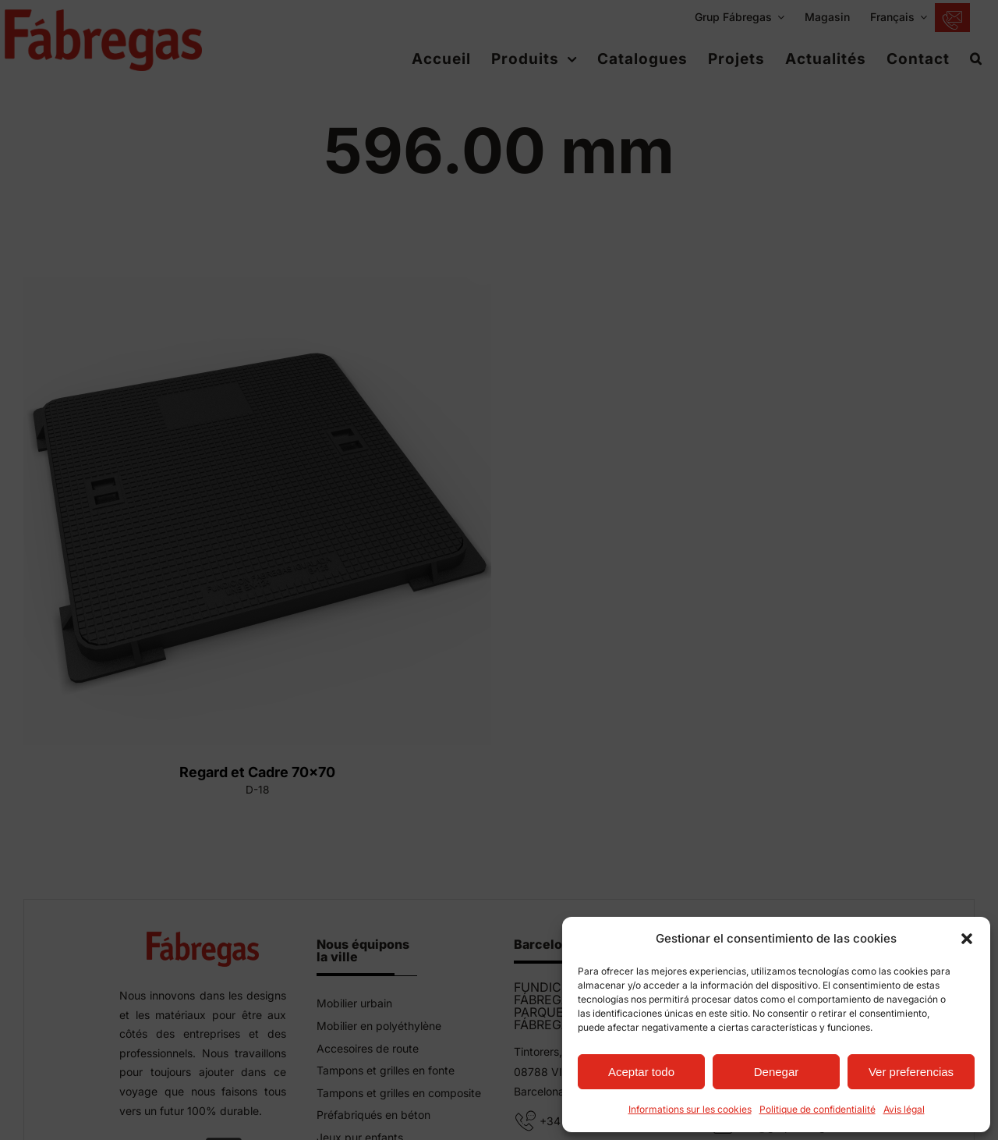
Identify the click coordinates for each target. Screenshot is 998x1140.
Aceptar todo (641, 1071)
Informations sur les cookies (690, 1109)
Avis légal (904, 1109)
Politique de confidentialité (817, 1109)
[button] (967, 938)
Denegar (776, 1071)
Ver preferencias (911, 1071)
